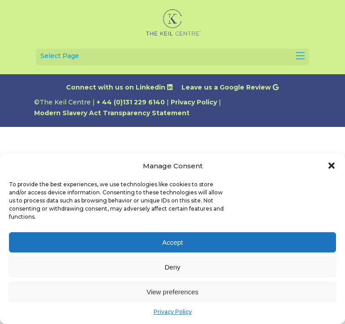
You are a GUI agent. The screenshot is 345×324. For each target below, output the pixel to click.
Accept (172, 242)
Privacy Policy (173, 311)
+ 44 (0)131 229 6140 (131, 102)
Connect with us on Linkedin (119, 87)
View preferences (172, 292)
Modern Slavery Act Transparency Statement (112, 113)
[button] (331, 165)
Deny (172, 267)
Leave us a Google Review (230, 87)
